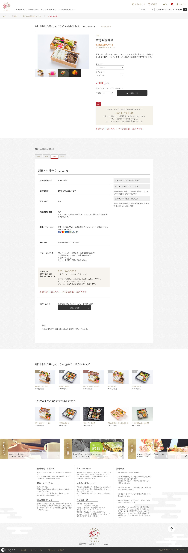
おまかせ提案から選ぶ (67, 10)
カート (168, 4)
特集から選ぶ (34, 10)
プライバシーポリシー (36, 550)
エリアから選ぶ (20, 10)
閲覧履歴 (154, 4)
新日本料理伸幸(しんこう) (105, 47)
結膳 (6, 6)
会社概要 (23, 550)
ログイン (182, 4)
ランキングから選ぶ (48, 10)
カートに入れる (132, 93)
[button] (112, 92)
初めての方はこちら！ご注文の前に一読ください (119, 129)
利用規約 (61, 550)
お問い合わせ (140, 4)
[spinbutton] (108, 93)
